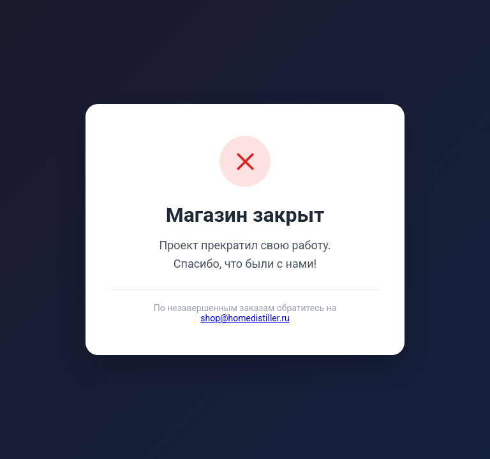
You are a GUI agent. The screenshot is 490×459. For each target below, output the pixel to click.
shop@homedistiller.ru (245, 318)
